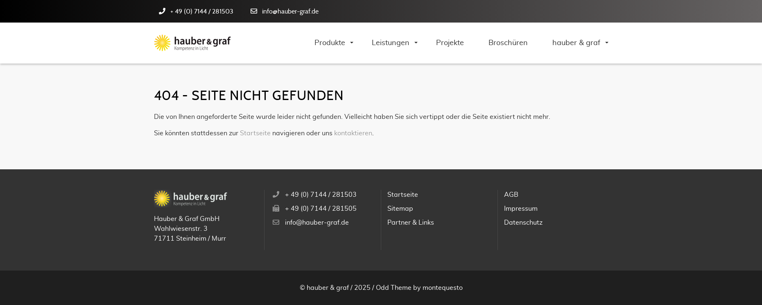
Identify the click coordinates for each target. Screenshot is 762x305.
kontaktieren (353, 133)
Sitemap (400, 208)
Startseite (255, 133)
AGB (511, 194)
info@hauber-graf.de (290, 11)
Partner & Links (410, 222)
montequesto (443, 288)
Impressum (521, 208)
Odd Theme (394, 288)
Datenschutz (523, 222)
